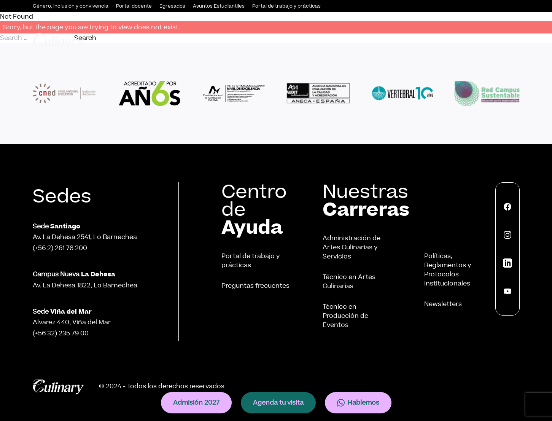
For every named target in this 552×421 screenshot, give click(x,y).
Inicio (155, 41)
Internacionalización (487, 41)
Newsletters (443, 304)
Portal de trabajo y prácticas (286, 6)
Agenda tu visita (278, 403)
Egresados (172, 6)
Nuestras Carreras (291, 41)
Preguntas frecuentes (255, 286)
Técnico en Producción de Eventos (345, 316)
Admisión (235, 41)
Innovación (430, 41)
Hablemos (358, 403)
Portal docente (134, 6)
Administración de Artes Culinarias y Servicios (351, 247)
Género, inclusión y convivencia (70, 6)
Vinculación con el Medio (366, 41)
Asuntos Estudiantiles (219, 6)
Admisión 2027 (196, 403)
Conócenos (190, 41)
